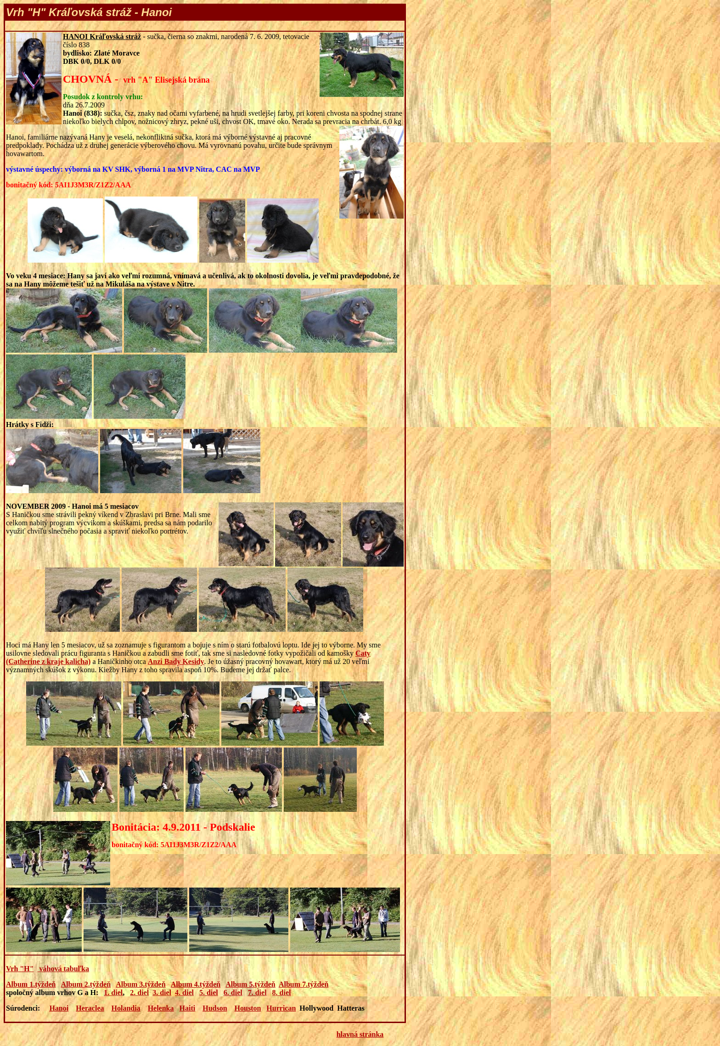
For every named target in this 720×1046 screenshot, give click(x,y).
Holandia (125, 1008)
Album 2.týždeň (86, 984)
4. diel (184, 992)
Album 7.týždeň (303, 984)
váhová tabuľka (64, 969)
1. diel (113, 992)
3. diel (161, 992)
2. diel (139, 992)
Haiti (188, 1008)
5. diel (208, 992)
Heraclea (90, 1008)
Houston (248, 1008)
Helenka (161, 1008)
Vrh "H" (20, 969)
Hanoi (58, 1008)
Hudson (214, 1008)
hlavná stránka (360, 1034)
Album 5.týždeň (250, 984)
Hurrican (281, 1008)
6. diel (233, 992)
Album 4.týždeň (195, 984)
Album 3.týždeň (140, 984)
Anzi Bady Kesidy (176, 661)
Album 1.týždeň (31, 984)
